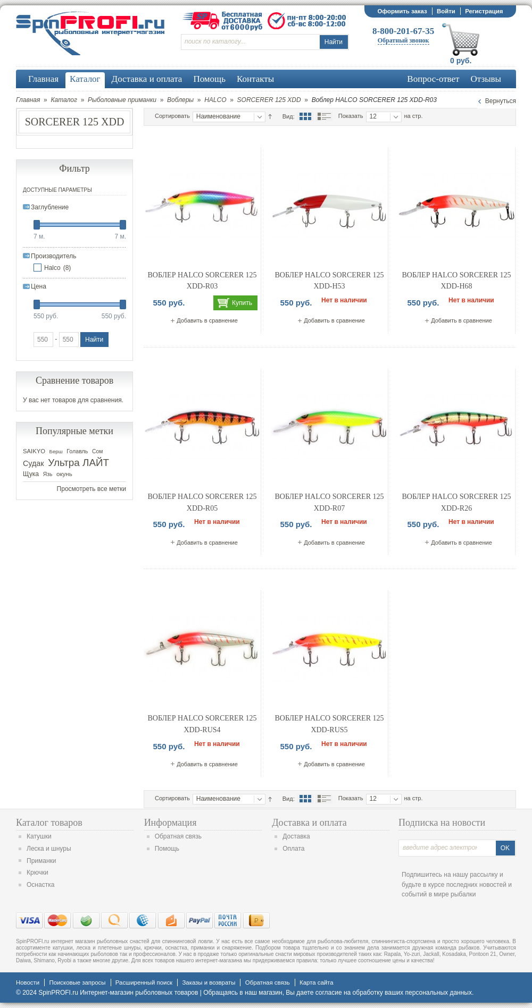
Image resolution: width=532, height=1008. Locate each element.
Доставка (296, 836)
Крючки (37, 872)
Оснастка (40, 884)
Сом (97, 451)
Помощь (167, 848)
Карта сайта (316, 982)
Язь (48, 474)
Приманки (41, 861)
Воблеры (180, 100)
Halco (52, 268)
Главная (28, 100)
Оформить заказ (402, 11)
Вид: (288, 116)
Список (323, 116)
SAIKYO (34, 451)
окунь (64, 474)
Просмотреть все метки (91, 489)
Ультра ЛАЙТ (78, 462)
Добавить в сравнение (207, 320)
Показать (350, 116)
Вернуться (500, 101)
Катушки (39, 836)
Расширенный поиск (143, 982)
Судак (33, 463)
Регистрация (484, 11)
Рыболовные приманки (122, 100)
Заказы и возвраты (208, 982)
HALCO (215, 100)
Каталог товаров (49, 822)
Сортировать (172, 116)
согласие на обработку (349, 992)
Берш (56, 451)
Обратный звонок (403, 40)
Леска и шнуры (49, 848)
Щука (31, 474)
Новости (27, 982)
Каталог (64, 100)
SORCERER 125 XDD (269, 100)
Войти (446, 11)
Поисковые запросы (77, 982)
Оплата (293, 848)
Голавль (77, 451)
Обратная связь (178, 836)
